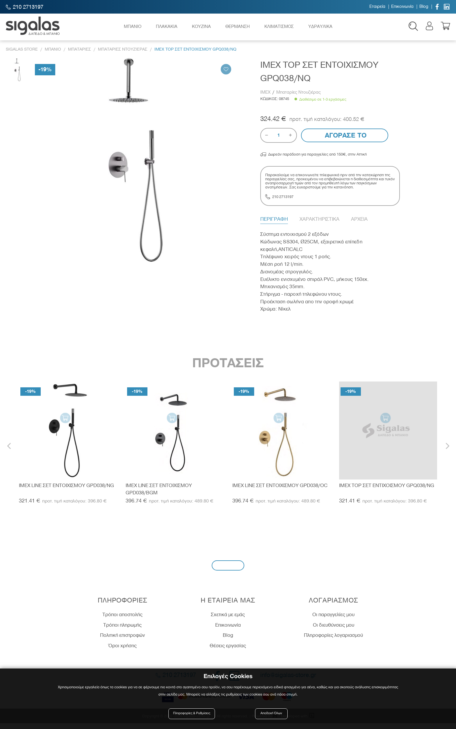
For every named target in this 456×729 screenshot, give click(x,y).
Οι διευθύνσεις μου (333, 630)
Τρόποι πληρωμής (122, 630)
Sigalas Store (22, 54)
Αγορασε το (344, 141)
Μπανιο (53, 54)
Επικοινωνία (402, 6)
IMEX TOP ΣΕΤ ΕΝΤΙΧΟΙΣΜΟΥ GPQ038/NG (386, 491)
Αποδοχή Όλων (271, 715)
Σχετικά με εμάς (228, 620)
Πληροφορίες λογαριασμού (333, 641)
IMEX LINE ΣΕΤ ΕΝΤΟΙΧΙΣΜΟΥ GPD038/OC (279, 491)
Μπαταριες (79, 54)
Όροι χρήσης (122, 651)
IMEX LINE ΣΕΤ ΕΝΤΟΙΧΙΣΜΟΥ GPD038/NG (66, 491)
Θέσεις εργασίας (228, 651)
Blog (423, 6)
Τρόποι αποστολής (122, 620)
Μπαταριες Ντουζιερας (122, 54)
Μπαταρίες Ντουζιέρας (298, 98)
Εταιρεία (377, 6)
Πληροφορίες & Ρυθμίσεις (193, 715)
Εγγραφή (228, 571)
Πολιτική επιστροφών (122, 641)
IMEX (266, 98)
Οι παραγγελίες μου (333, 620)
